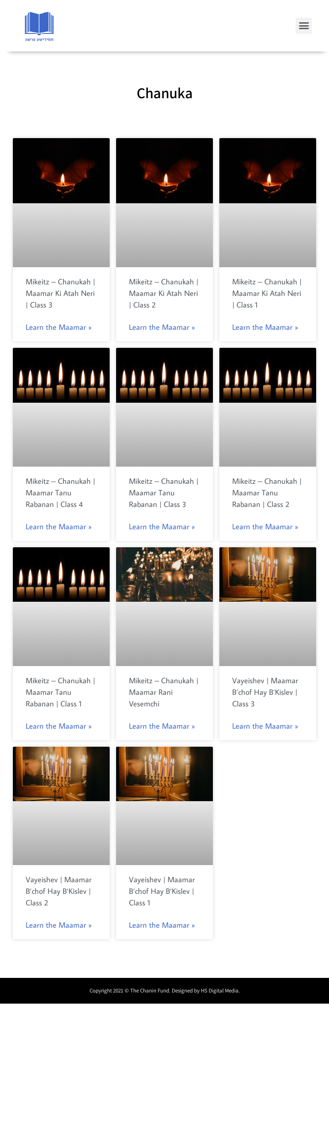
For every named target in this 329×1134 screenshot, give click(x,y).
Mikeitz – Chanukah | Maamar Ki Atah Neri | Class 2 (163, 293)
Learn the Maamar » (59, 327)
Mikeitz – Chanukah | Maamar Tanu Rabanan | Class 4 (60, 492)
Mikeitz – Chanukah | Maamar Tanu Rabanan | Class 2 (267, 492)
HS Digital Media (220, 990)
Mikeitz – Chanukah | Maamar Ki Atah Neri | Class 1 (267, 293)
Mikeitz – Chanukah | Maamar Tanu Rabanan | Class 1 (60, 692)
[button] (304, 26)
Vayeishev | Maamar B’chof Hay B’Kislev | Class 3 (265, 692)
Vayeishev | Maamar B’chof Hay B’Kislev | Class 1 (162, 891)
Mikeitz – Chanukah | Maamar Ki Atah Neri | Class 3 (60, 293)
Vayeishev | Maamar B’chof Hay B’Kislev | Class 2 (59, 891)
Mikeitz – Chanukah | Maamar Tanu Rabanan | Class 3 (163, 492)
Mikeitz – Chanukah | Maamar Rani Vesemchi (163, 692)
